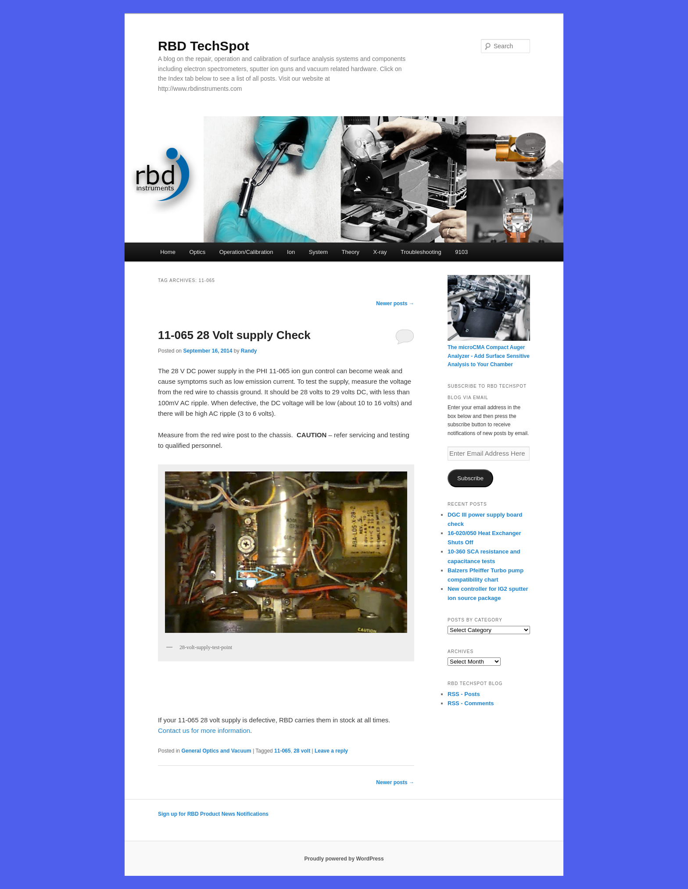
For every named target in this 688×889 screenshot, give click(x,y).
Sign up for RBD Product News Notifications (213, 814)
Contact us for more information (204, 730)
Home (168, 252)
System (318, 252)
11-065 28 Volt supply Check (234, 335)
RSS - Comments (471, 703)
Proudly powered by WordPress (343, 859)
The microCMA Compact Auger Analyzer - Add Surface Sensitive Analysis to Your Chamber (489, 356)
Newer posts (395, 303)
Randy (249, 351)
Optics (197, 252)
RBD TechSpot (203, 46)
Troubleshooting (421, 252)
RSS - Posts (464, 694)
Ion (291, 252)
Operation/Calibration (246, 252)
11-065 (282, 751)
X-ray (380, 252)
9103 (461, 252)
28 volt (302, 751)
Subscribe (470, 478)
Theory (350, 252)
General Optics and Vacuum (216, 751)
